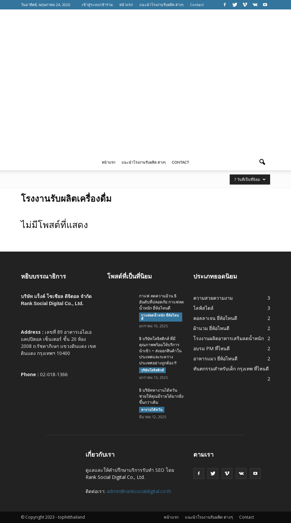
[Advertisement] (145, 104)
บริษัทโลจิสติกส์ (152, 370)
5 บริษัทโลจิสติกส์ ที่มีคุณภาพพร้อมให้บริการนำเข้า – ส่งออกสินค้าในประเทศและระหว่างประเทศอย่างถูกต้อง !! (160, 350)
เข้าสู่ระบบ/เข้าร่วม (97, 4)
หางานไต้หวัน (151, 409)
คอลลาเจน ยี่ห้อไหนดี (215, 318)
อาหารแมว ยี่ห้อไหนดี (215, 358)
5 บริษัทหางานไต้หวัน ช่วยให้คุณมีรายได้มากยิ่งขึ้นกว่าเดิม (161, 396)
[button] (262, 162)
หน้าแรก (126, 4)
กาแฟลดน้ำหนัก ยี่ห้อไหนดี (160, 317)
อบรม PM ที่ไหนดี (211, 348)
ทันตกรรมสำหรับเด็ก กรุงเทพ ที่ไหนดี (231, 368)
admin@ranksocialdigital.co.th (139, 491)
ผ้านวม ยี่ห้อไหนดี (211, 328)
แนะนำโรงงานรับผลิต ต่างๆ (161, 4)
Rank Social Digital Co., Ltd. (115, 477)
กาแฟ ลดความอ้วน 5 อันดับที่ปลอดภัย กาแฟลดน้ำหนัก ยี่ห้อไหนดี (161, 302)
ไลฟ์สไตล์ (203, 308)
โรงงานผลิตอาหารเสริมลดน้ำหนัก (228, 338)
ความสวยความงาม (213, 298)
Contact (197, 4)
